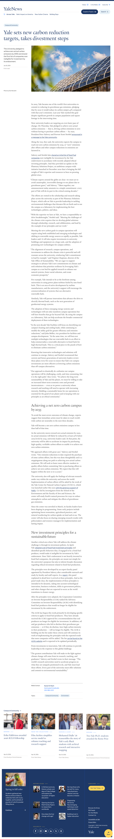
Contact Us (92, 815)
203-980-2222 (49, 692)
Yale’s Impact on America (24, 14)
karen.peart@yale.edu (51, 690)
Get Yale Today (97, 788)
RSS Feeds (91, 810)
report (65, 577)
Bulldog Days (54, 14)
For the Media (93, 813)
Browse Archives (94, 808)
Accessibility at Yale (94, 819)
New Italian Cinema (41, 14)
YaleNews (13, 9)
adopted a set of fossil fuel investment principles (53, 550)
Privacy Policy (92, 822)
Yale (91, 832)
